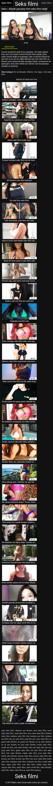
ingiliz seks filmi (30, 753)
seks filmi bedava (33, 770)
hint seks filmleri (13, 753)
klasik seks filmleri (9, 756)
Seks (4, 8)
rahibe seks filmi (43, 764)
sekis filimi (21, 767)
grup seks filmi (7, 750)
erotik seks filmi (44, 745)
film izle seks (34, 747)
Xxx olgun (38, 72)
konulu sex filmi (8, 759)
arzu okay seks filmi (36, 733)
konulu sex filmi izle (24, 759)
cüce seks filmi (42, 739)
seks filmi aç (20, 770)
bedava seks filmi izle (20, 736)
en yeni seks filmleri (27, 745)
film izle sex (46, 747)
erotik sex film (7, 747)
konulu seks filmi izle (42, 756)
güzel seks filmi (23, 750)
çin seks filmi (18, 739)
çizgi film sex (29, 739)
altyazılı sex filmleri (23, 730)
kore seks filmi (40, 759)
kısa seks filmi (44, 753)
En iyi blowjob (20, 72)
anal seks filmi (39, 730)
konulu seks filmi (25, 756)
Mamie (30, 72)
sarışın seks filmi (8, 767)
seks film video (7, 770)
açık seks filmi (7, 730)
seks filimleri (46, 767)
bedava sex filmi (37, 736)
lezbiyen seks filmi (18, 762)
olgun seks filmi (13, 764)
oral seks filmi (28, 764)
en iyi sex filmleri (9, 745)
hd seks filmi (36, 750)
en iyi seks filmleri (43, 742)
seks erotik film (33, 767)
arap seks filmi (21, 733)
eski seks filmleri (21, 747)
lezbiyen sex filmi (34, 762)
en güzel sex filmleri (26, 742)
